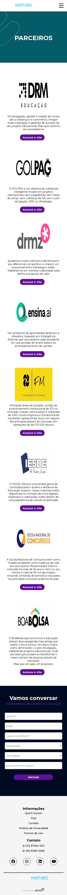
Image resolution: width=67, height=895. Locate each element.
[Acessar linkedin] (40, 861)
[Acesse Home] (17, 9)
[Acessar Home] (33, 878)
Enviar (33, 777)
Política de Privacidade (33, 828)
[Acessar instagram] (27, 861)
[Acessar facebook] (13, 861)
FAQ (33, 818)
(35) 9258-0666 (34, 850)
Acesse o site (32, 137)
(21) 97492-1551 (33, 845)
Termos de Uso (33, 833)
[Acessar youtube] (54, 861)
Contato (33, 823)
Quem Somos (33, 813)
